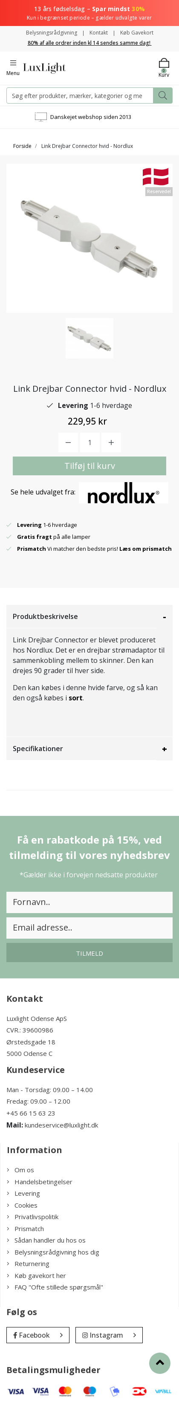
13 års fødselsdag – (89, 13)
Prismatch (25, 1228)
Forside (22, 146)
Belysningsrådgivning (51, 32)
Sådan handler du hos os (46, 1240)
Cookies (22, 1205)
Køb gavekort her (36, 1275)
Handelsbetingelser (39, 1181)
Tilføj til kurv (89, 465)
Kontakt (99, 32)
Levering (23, 1193)
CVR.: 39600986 (29, 1030)
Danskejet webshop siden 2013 (90, 117)
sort (76, 698)
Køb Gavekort (136, 32)
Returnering (28, 1263)
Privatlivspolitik (32, 1216)
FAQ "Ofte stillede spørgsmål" (55, 1287)
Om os (20, 1169)
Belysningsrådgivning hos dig (53, 1252)
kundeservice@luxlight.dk (61, 1125)
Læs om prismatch (145, 548)
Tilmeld (89, 953)
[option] (89, 338)
